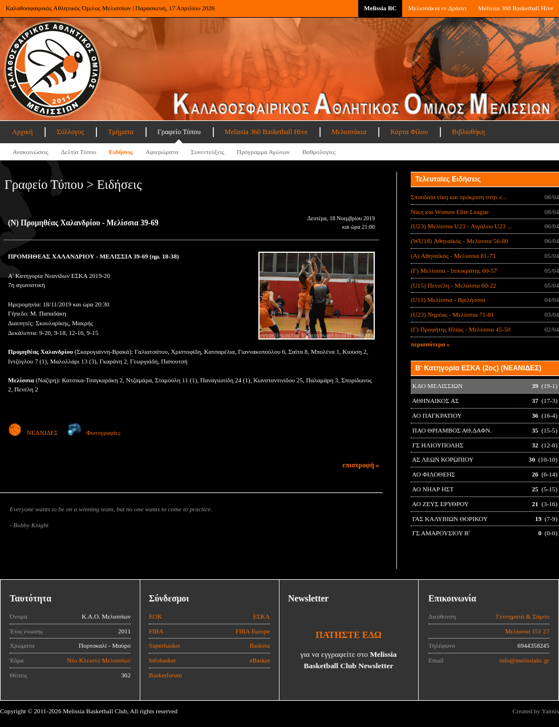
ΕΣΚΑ (261, 616)
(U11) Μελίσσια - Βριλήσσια (448, 299)
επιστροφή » (360, 465)
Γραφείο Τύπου (179, 132)
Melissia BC (380, 8)
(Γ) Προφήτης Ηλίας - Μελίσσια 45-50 (461, 329)
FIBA (156, 631)
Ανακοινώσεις (30, 151)
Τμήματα (120, 132)
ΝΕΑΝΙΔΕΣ (33, 432)
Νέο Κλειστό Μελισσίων (99, 660)
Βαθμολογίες (318, 151)
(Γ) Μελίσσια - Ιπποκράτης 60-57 (454, 270)
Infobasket (162, 660)
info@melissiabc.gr (524, 660)
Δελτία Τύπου (78, 151)
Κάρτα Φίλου (409, 132)
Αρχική (22, 132)
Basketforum (165, 675)
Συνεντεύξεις (207, 151)
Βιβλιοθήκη (468, 132)
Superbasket (164, 645)
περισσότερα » (430, 344)
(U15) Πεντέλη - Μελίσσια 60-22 (453, 285)
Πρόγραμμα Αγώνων (263, 151)
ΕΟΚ (155, 616)
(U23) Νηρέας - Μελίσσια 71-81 (452, 314)
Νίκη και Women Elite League (450, 211)
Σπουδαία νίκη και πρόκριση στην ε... (459, 196)
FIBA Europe (253, 631)
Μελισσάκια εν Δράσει (437, 8)
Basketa (260, 645)
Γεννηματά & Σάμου (522, 616)
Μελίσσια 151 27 (527, 631)
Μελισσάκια (348, 132)
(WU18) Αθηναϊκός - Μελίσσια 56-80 (459, 240)
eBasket (260, 660)
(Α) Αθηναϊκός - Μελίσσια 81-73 (453, 255)
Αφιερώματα (161, 151)
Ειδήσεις (121, 151)
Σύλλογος (70, 132)
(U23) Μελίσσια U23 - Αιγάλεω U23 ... (461, 226)
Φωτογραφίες (93, 432)
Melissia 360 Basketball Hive (515, 8)
